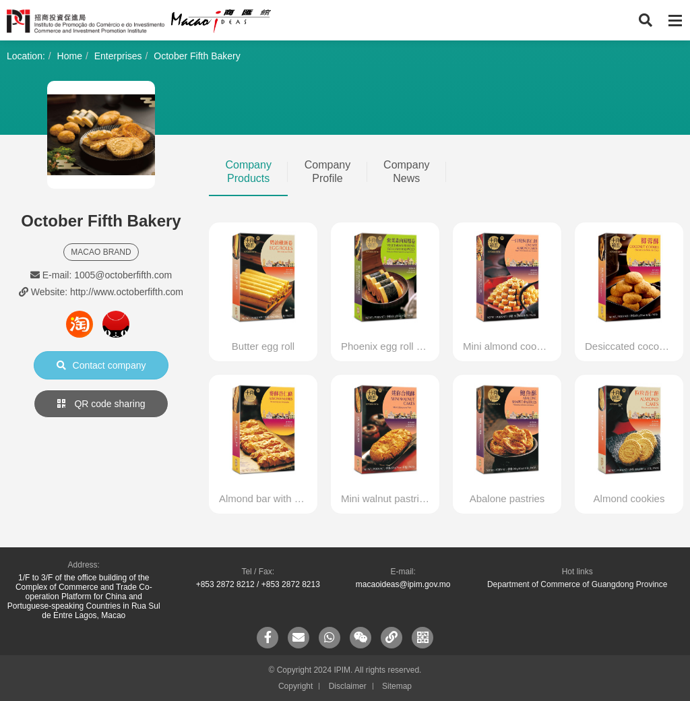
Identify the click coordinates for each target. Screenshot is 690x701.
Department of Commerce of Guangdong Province (577, 584)
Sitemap (397, 686)
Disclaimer (348, 686)
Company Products (248, 171)
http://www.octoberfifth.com (126, 291)
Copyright (295, 686)
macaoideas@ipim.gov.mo (403, 584)
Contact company (101, 365)
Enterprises (118, 56)
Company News (406, 171)
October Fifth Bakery (197, 56)
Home (69, 56)
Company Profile (327, 171)
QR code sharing (101, 403)
